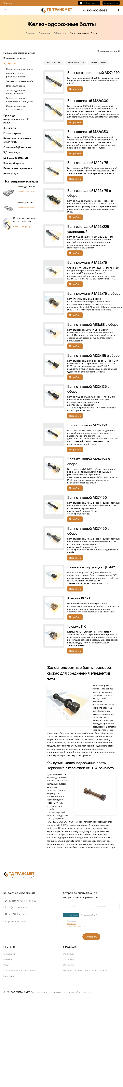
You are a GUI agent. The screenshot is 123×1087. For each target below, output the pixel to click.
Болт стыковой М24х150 (87, 425)
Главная (30, 33)
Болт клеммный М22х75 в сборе (93, 293)
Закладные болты (98, 62)
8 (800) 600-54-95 (18, 907)
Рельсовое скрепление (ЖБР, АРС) (17, 140)
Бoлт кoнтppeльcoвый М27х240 (93, 72)
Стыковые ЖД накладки (17, 147)
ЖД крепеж (60, 33)
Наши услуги (11, 173)
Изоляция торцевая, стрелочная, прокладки (85, 970)
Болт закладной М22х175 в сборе (89, 193)
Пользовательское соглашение (19, 970)
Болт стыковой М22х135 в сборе (88, 389)
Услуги (6, 964)
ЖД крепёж (69, 964)
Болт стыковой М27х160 (87, 497)
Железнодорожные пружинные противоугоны (19, 100)
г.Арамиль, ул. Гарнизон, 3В (22, 900)
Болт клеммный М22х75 (87, 262)
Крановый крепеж (14, 163)
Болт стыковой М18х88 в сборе (92, 324)
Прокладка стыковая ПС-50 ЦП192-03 (24, 220)
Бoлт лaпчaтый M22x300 (87, 100)
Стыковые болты (53, 62)
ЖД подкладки (11, 152)
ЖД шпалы (9, 128)
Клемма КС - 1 (78, 598)
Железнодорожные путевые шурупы (16, 107)
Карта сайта (9, 975)
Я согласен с (78, 923)
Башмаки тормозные (15, 157)
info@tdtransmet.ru (89, 3)
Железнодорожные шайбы (20, 81)
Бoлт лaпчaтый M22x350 (87, 131)
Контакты (8, 959)
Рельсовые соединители (18, 168)
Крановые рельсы (14, 58)
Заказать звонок (111, 3)
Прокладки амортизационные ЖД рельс (16, 119)
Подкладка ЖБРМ (26, 186)
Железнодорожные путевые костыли (16, 92)
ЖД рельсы (69, 953)
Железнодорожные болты (83, 33)
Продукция (44, 33)
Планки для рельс (15, 85)
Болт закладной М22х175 (87, 162)
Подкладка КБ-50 (26, 202)
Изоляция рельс (12, 133)
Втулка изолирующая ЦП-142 (91, 567)
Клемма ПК (76, 626)
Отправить (91, 936)
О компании (9, 953)
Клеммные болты (76, 62)
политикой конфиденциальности (76, 924)
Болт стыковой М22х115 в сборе (93, 355)
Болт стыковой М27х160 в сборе (88, 531)
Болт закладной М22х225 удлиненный (88, 229)
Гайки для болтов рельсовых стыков (15, 75)
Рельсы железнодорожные (19, 53)
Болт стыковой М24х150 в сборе (88, 461)
